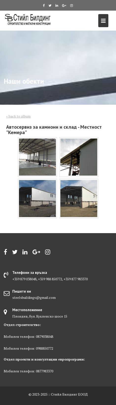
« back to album (18, 116)
